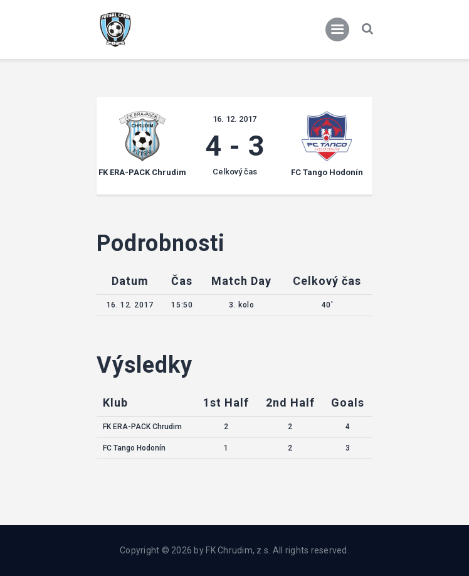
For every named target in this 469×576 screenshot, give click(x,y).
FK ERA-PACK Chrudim (142, 426)
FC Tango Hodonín (134, 448)
